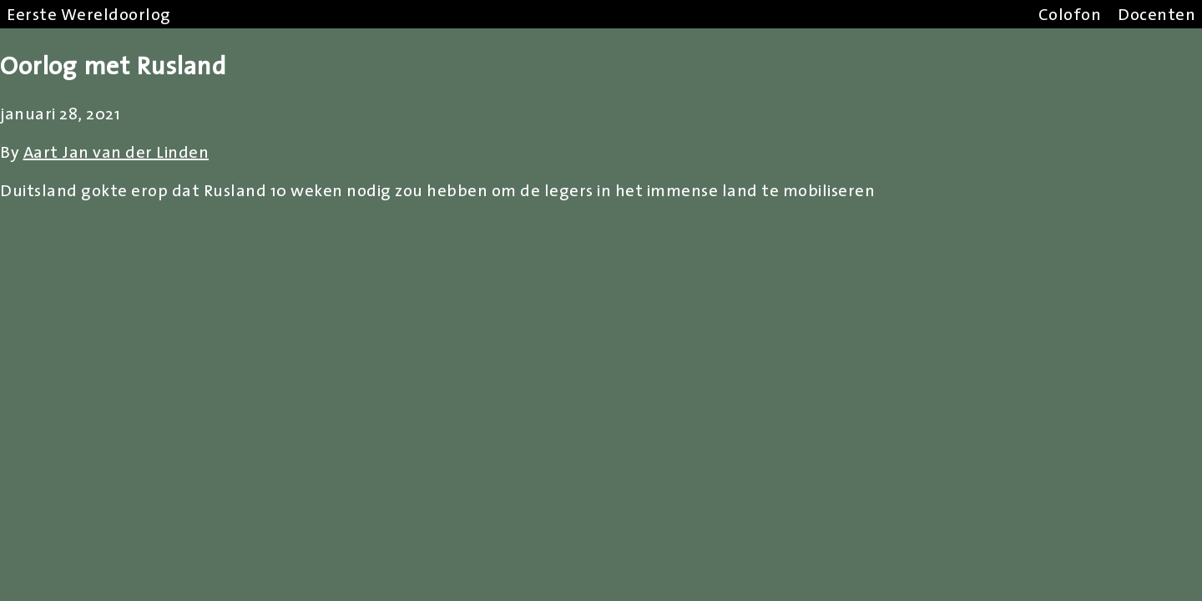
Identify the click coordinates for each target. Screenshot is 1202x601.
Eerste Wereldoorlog (89, 14)
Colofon (1070, 14)
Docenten (1156, 14)
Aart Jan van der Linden (116, 152)
